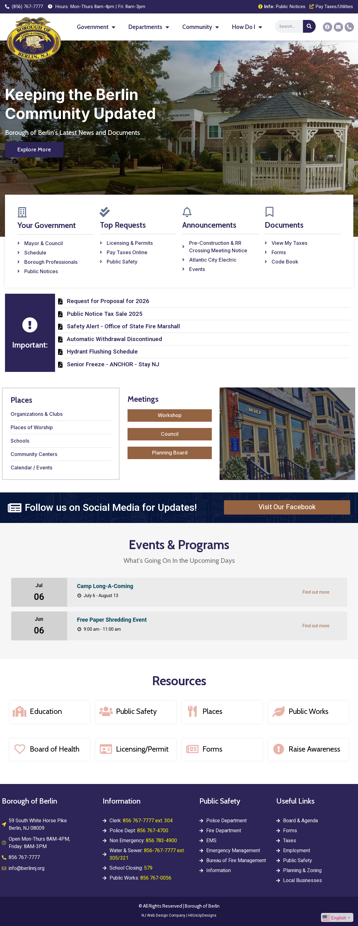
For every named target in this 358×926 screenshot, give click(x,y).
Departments (148, 27)
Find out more (315, 592)
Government (96, 27)
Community (200, 27)
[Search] (309, 26)
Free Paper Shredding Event (112, 620)
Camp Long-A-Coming (105, 586)
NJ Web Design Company (163, 915)
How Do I (247, 27)
